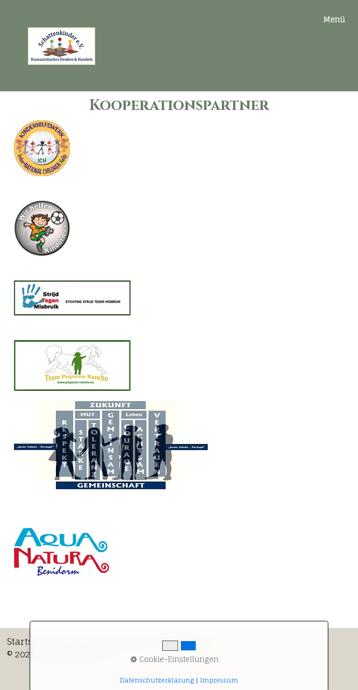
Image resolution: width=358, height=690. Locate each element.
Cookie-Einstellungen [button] (175, 659)
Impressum (219, 680)
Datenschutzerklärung (157, 680)
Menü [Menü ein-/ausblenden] (334, 19)
